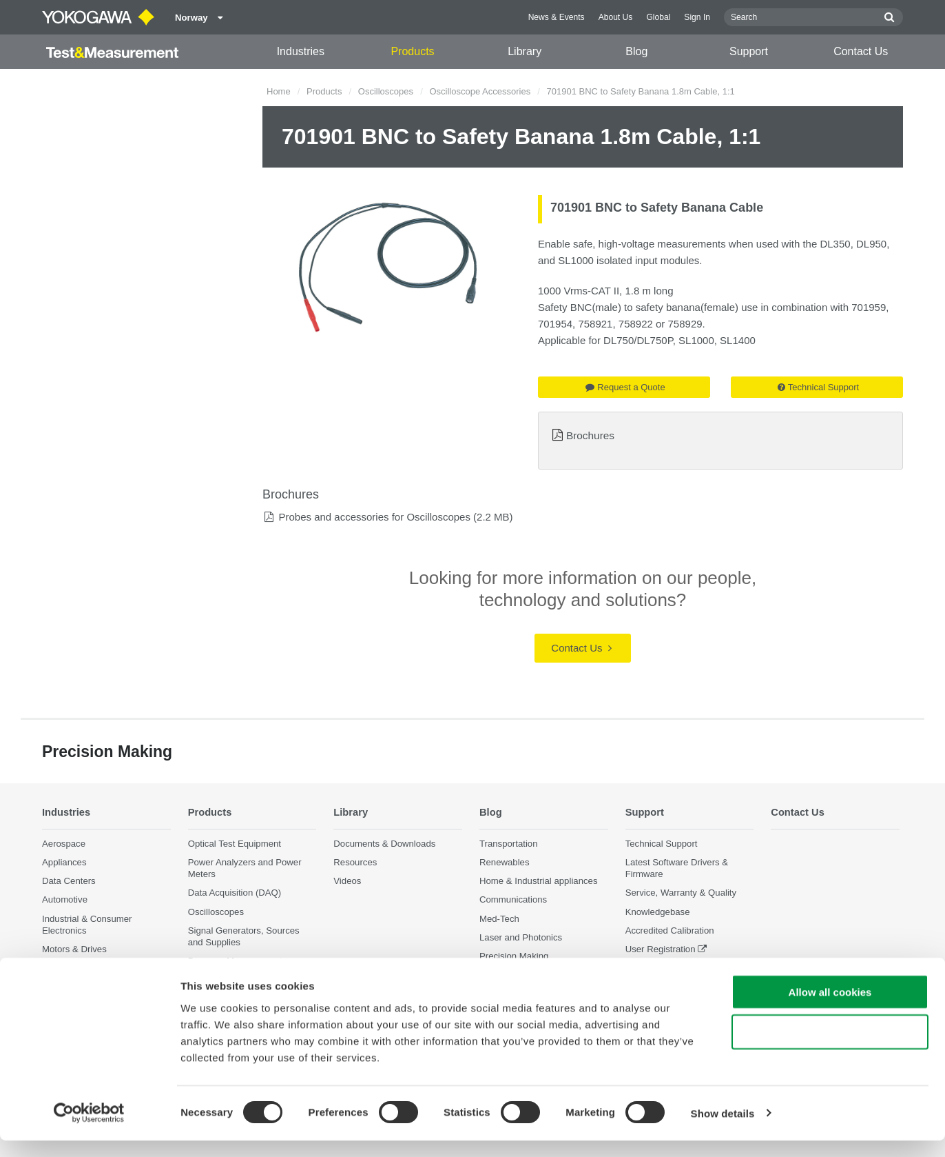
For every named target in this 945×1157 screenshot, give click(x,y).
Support (748, 51)
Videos (347, 881)
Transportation (508, 843)
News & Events (556, 17)
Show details (723, 1130)
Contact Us (860, 51)
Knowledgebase (657, 912)
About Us (616, 17)
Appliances (64, 862)
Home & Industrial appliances (538, 881)
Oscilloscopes (385, 91)
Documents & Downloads (384, 843)
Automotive (64, 900)
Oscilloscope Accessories (479, 91)
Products (412, 51)
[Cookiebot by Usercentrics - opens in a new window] (89, 1130)
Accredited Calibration (669, 930)
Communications (513, 900)
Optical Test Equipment (234, 843)
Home (279, 91)
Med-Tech (499, 919)
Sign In (697, 17)
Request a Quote (625, 387)
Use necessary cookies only (830, 1049)
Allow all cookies (830, 1008)
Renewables (504, 862)
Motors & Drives (74, 949)
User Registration (660, 949)
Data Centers (69, 881)
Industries (300, 51)
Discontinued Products (670, 968)
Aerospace (63, 843)
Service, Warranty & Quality (680, 893)
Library (524, 51)
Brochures (590, 435)
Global (658, 17)
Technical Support (818, 387)
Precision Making (513, 956)
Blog (636, 51)
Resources (355, 862)
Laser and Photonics (520, 937)
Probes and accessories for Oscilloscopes (374, 517)
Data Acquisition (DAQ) (235, 893)
